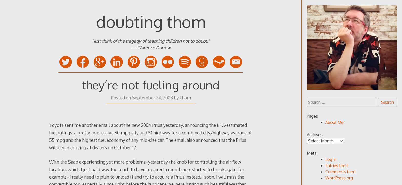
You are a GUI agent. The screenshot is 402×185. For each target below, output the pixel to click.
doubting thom (150, 21)
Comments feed (340, 171)
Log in (331, 159)
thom (185, 97)
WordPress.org (339, 177)
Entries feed (336, 165)
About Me (334, 122)
